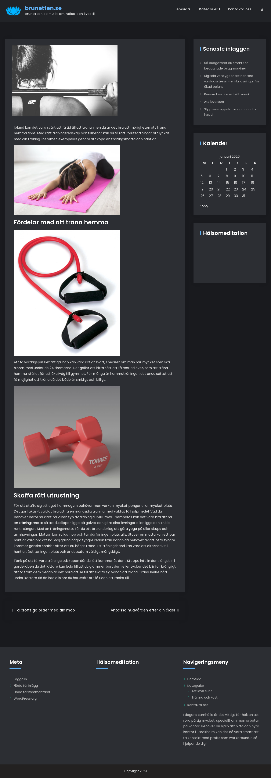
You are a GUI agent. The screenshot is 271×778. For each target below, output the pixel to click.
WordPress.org (25, 698)
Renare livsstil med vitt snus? (226, 94)
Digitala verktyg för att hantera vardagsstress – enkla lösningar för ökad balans (231, 81)
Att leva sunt (214, 101)
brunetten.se (43, 8)
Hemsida (182, 9)
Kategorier (208, 9)
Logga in (20, 679)
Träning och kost (205, 697)
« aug (204, 205)
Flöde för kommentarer (32, 692)
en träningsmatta (28, 522)
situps (156, 528)
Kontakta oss (240, 9)
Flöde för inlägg (26, 685)
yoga (133, 528)
